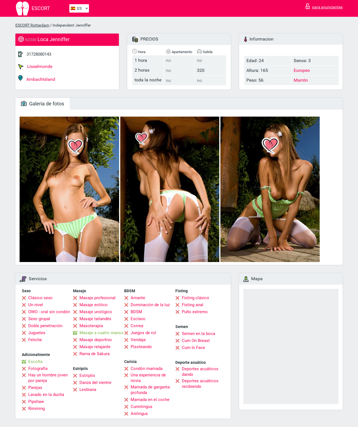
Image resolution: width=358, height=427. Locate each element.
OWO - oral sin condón (49, 311)
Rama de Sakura (94, 353)
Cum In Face (193, 347)
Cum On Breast (196, 340)
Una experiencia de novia (148, 377)
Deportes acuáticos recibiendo (200, 383)
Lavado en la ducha (46, 394)
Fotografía (38, 368)
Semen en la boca (198, 333)
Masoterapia (91, 325)
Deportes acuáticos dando (200, 371)
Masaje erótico (93, 304)
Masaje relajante (94, 346)
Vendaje (138, 339)
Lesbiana (87, 389)
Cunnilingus (141, 406)
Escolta (35, 361)
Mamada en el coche (150, 399)
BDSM (136, 311)
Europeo (302, 70)
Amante (138, 297)
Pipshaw (36, 401)
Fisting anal (192, 304)
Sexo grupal (39, 318)
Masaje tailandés (95, 318)
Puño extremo (195, 311)
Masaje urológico (95, 311)
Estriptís (87, 375)
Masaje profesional (97, 297)
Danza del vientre (95, 382)
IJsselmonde (35, 66)
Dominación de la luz (150, 304)
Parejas (35, 387)
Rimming (36, 408)
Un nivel (35, 304)
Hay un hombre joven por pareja (48, 377)
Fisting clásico (195, 297)
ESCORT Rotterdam (32, 25)
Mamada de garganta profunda (150, 389)
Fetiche (35, 339)
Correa (137, 325)
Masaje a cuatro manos (101, 332)
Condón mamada (146, 368)
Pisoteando (141, 346)
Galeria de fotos (42, 104)
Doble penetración (45, 325)
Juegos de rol (143, 332)
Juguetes (36, 332)
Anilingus (139, 413)
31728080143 (39, 54)
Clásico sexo (40, 297)
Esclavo (138, 318)
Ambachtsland (36, 78)
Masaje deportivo (95, 339)
